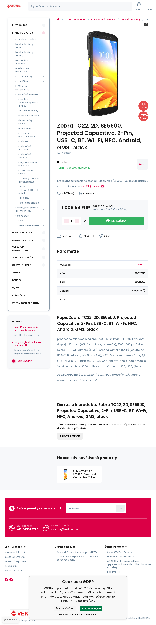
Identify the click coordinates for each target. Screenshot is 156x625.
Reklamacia (113, 571)
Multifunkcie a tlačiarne (22, 62)
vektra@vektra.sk (64, 529)
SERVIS (16, 287)
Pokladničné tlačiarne (24, 148)
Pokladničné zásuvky (24, 156)
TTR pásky (23, 197)
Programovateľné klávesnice (27, 164)
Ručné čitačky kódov (26, 172)
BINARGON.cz (144, 618)
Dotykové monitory (28, 115)
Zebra (142, 164)
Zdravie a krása (21, 264)
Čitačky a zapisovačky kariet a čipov (28, 102)
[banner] (14, 6)
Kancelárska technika (26, 39)
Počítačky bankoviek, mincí (27, 135)
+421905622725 (27, 529)
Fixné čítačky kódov (25, 122)
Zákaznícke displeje (28, 202)
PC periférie (21, 81)
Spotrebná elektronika (27, 225)
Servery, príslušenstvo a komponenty (26, 209)
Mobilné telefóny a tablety (25, 46)
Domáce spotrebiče (24, 240)
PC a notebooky (23, 76)
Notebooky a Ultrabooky (22, 70)
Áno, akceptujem (91, 608)
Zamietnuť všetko (65, 608)
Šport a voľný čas (23, 257)
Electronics (19, 25)
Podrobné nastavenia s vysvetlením (78, 614)
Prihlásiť (120, 508)
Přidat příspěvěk (70, 436)
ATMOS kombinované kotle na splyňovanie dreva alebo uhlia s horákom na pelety (129, 564)
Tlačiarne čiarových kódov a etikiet (28, 190)
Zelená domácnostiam (25, 303)
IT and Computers (75, 19)
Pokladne (23, 141)
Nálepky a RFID (26, 128)
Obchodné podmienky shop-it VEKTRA (77, 552)
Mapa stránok (29, 620)
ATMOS (16, 272)
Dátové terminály (130, 19)
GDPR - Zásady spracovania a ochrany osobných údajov (77, 558)
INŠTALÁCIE (18, 295)
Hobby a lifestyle (22, 232)
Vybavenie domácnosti (20, 249)
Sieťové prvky (22, 215)
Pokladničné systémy (103, 19)
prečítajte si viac (91, 186)
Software (20, 220)
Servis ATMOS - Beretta (119, 552)
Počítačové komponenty (22, 88)
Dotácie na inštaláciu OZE (121, 556)
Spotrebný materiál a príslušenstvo (28, 180)
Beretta (16, 280)
